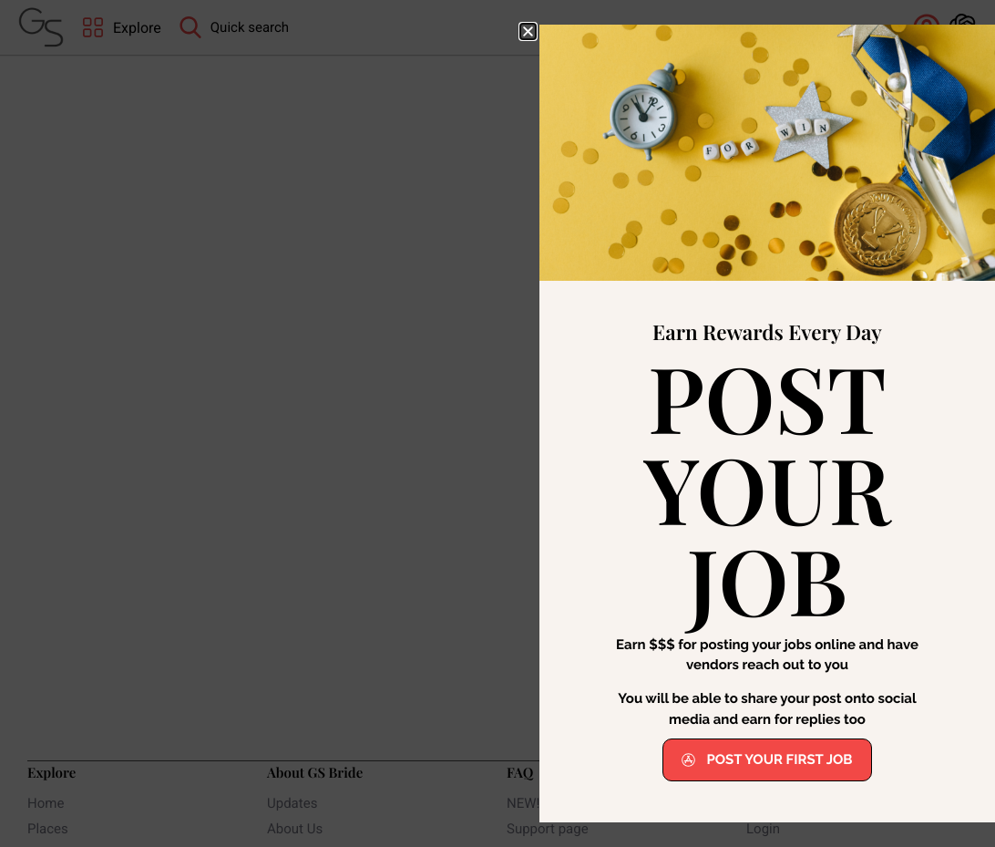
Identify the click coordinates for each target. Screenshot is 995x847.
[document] (497, 423)
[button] (528, 31)
